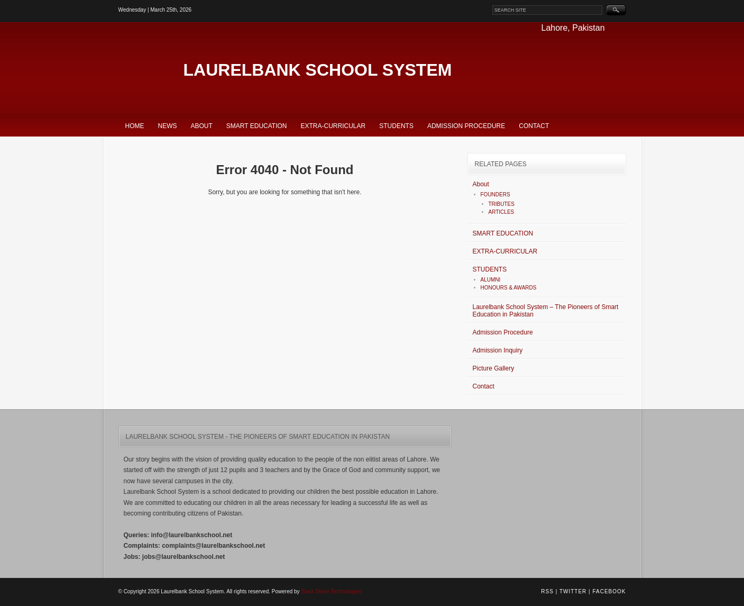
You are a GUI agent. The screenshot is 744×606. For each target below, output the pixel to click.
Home (134, 126)
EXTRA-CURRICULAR (333, 126)
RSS (547, 591)
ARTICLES (502, 212)
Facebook (609, 591)
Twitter (572, 591)
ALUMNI (491, 280)
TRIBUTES (502, 204)
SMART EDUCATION (256, 126)
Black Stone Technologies (331, 591)
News (167, 126)
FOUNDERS (495, 194)
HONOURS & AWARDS (509, 288)
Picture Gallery (494, 368)
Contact (534, 126)
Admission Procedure (466, 126)
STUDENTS (396, 126)
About (202, 126)
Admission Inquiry (498, 350)
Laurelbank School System (317, 69)
